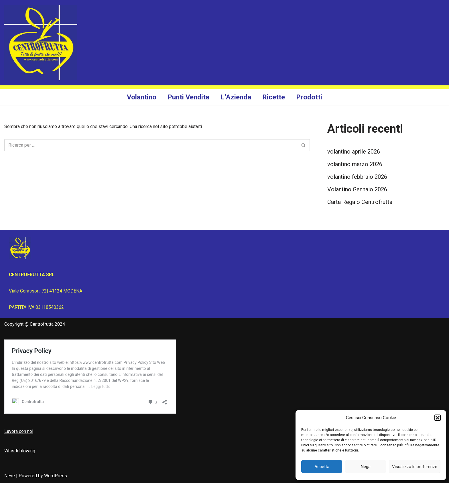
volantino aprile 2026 (353, 151)
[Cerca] (150, 145)
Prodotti (309, 97)
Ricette (273, 97)
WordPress (55, 475)
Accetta (321, 466)
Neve (9, 475)
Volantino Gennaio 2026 (357, 189)
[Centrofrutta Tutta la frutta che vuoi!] (40, 42)
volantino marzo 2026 (354, 164)
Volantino (141, 97)
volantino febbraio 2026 (357, 176)
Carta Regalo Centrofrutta (359, 202)
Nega (366, 466)
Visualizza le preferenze (414, 466)
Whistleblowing (19, 450)
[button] (437, 418)
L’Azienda (235, 97)
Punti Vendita (188, 97)
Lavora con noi (18, 431)
